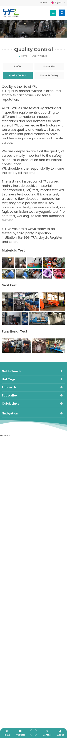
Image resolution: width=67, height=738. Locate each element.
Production (49, 66)
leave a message (33, 732)
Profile (17, 66)
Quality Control (17, 75)
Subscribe (5, 435)
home (43, 2)
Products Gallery (49, 75)
